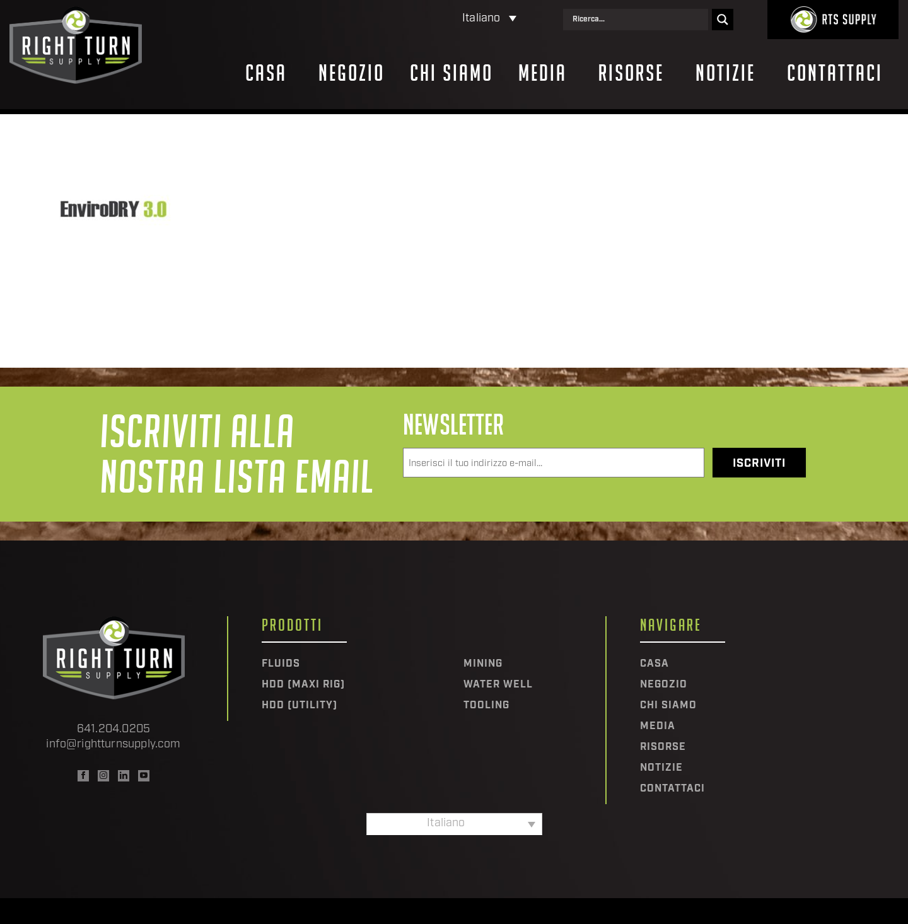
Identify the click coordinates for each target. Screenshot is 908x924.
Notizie (725, 73)
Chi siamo (451, 73)
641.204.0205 (113, 729)
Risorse (631, 73)
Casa (266, 73)
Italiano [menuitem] (481, 19)
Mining (483, 664)
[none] (435, 19)
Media (542, 73)
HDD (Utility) (299, 706)
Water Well (498, 685)
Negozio (351, 73)
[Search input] (639, 19)
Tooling (486, 706)
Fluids (281, 664)
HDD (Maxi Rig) (303, 685)
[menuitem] (435, 19)
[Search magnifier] (722, 19)
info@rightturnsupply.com (113, 745)
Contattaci (835, 73)
